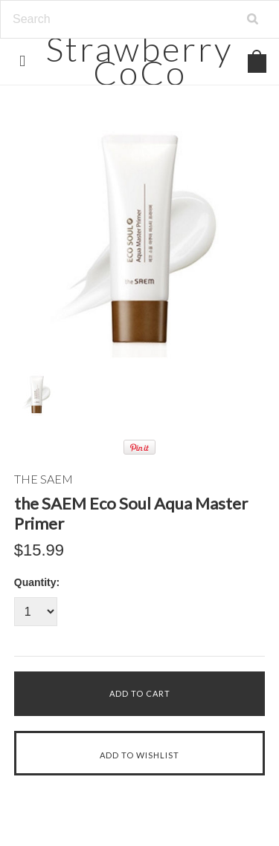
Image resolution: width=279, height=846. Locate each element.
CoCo (139, 60)
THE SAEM (43, 479)
